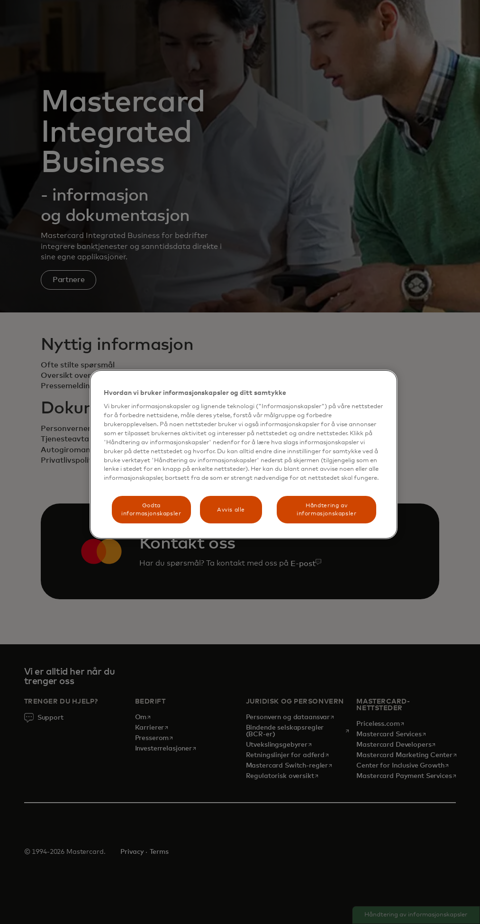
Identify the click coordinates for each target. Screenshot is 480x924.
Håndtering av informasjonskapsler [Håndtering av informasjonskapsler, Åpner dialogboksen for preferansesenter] (327, 510)
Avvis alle (231, 510)
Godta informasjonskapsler (151, 510)
